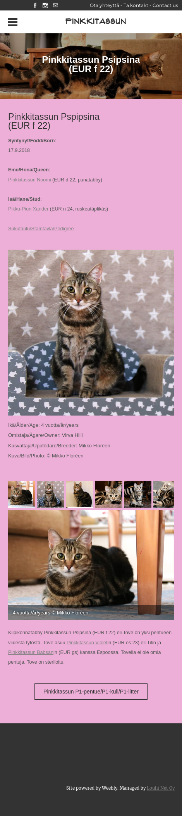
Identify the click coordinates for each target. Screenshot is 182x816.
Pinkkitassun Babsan (30, 652)
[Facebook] (35, 5)
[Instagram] (45, 5)
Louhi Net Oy (161, 788)
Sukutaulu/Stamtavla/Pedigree (41, 228)
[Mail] (55, 5)
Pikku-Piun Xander (28, 209)
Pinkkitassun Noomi (29, 180)
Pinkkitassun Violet (87, 642)
